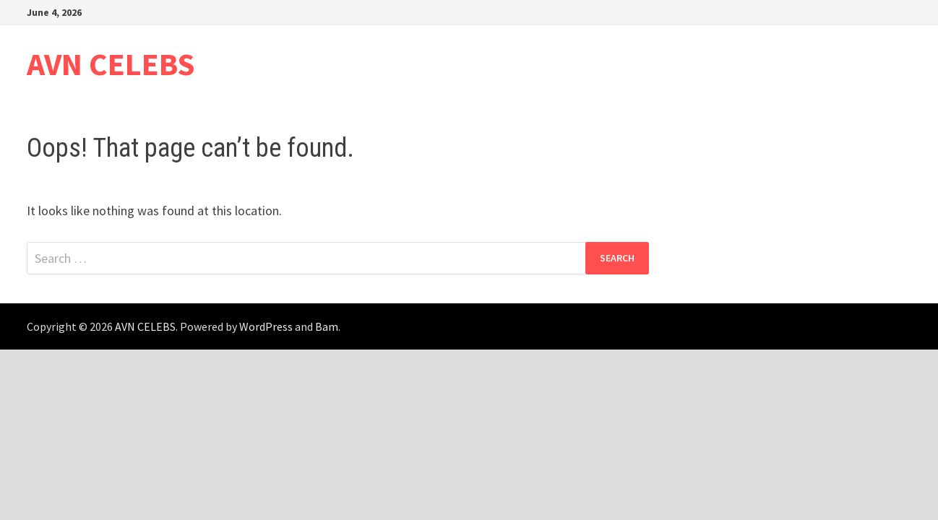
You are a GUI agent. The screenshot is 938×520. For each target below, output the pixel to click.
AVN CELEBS (111, 64)
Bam (326, 326)
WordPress (266, 326)
